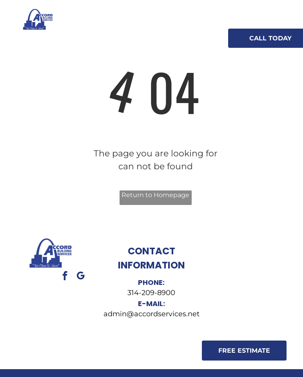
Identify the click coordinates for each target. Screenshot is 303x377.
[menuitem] (115, 31)
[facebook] (65, 277)
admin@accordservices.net (151, 314)
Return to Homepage (155, 195)
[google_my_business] (80, 277)
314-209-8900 (151, 292)
